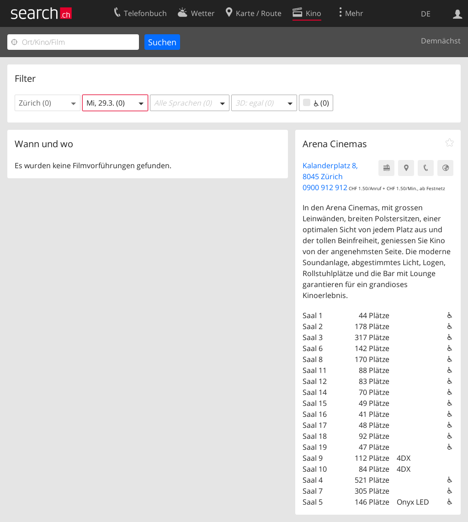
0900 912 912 (325, 187)
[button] (47, 103)
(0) (316, 103)
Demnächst (441, 41)
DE (426, 14)
